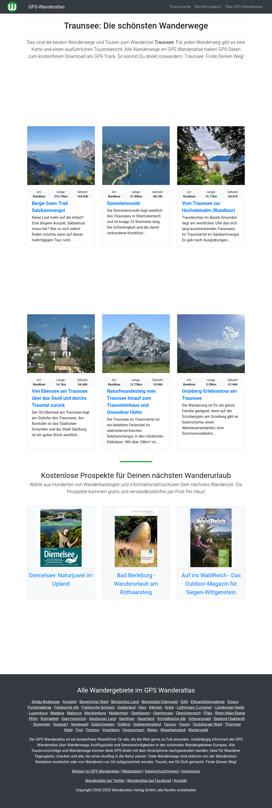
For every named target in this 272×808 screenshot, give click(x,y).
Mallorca (74, 713)
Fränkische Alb (66, 707)
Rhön (33, 718)
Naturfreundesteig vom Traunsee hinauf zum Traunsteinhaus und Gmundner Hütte (131, 401)
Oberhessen (163, 713)
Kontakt (180, 780)
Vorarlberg (111, 730)
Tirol (79, 730)
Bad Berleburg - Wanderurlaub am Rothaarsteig (136, 584)
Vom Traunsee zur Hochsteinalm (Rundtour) (208, 206)
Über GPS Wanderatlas (244, 6)
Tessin (184, 724)
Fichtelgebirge (39, 707)
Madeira (57, 713)
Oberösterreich (188, 713)
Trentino (93, 730)
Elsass (233, 702)
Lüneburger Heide (229, 707)
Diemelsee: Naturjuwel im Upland (61, 579)
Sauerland (146, 718)
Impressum (190, 771)
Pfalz (208, 713)
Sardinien (126, 718)
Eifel (184, 702)
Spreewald (79, 724)
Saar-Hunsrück (73, 718)
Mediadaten (132, 771)
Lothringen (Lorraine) (194, 707)
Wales (152, 730)
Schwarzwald (199, 718)
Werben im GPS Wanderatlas (95, 771)
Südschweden (103, 724)
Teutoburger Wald (207, 724)
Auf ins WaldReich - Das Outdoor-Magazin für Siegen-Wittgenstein (211, 584)
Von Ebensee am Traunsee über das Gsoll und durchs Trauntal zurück (60, 398)
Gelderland (127, 707)
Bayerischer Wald (93, 702)
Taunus (170, 724)
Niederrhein (118, 713)
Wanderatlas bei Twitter (104, 780)
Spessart (60, 724)
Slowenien (41, 724)
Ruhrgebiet (50, 718)
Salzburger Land (102, 718)
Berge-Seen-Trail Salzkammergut (50, 206)
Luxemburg (38, 713)
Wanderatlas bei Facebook (149, 780)
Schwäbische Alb (171, 718)
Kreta (169, 707)
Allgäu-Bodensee (45, 702)
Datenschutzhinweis (161, 771)
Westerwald (198, 730)
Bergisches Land (125, 702)
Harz (142, 707)
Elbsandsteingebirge (208, 702)
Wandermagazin (208, 6)
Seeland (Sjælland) (229, 718)
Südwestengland (147, 724)
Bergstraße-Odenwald (160, 702)
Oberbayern (140, 713)
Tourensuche (180, 6)
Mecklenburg (95, 713)
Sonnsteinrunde (123, 203)
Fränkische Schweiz (98, 707)
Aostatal (70, 702)
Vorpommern (133, 730)
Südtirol (124, 724)
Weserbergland (172, 730)
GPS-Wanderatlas (46, 7)
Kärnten (155, 707)
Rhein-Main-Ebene (230, 713)
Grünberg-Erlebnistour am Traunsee (209, 394)
